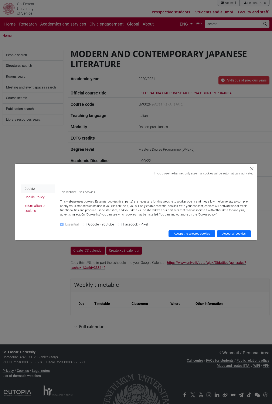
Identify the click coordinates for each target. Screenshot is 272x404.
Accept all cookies (234, 233)
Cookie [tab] (29, 189)
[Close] (251, 168)
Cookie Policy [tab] (34, 197)
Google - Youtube (101, 224)
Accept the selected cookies (192, 233)
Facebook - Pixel (135, 224)
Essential (72, 224)
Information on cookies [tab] (35, 208)
